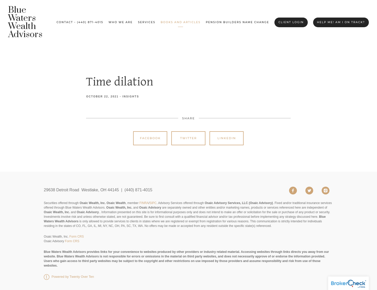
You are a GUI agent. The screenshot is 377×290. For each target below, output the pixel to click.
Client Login (291, 22)
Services (146, 22)
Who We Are (120, 22)
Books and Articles (181, 22)
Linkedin (226, 138)
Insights (130, 96)
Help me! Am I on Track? (341, 22)
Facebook (150, 138)
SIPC (153, 203)
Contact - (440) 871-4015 (80, 22)
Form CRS (76, 236)
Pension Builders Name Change (237, 22)
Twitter (188, 138)
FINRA (144, 203)
